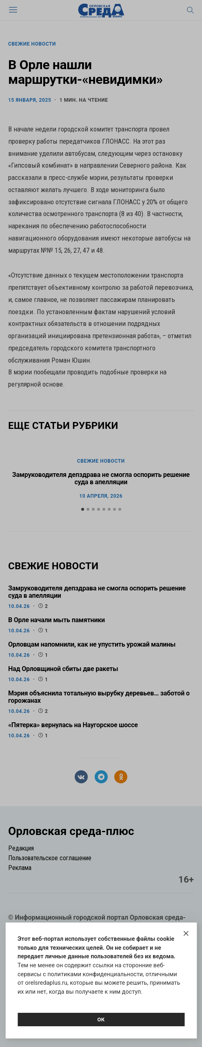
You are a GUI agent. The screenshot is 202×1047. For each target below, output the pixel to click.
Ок (100, 1019)
